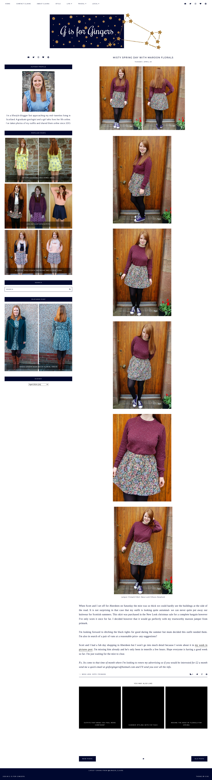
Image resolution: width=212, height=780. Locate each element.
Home (7, 4)
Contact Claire (23, 4)
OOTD (94, 674)
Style (58, 4)
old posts (199, 759)
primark (102, 674)
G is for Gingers (17, 776)
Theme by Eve (202, 776)
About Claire (43, 4)
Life (69, 4)
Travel (81, 4)
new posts (87, 759)
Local (95, 4)
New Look (86, 674)
